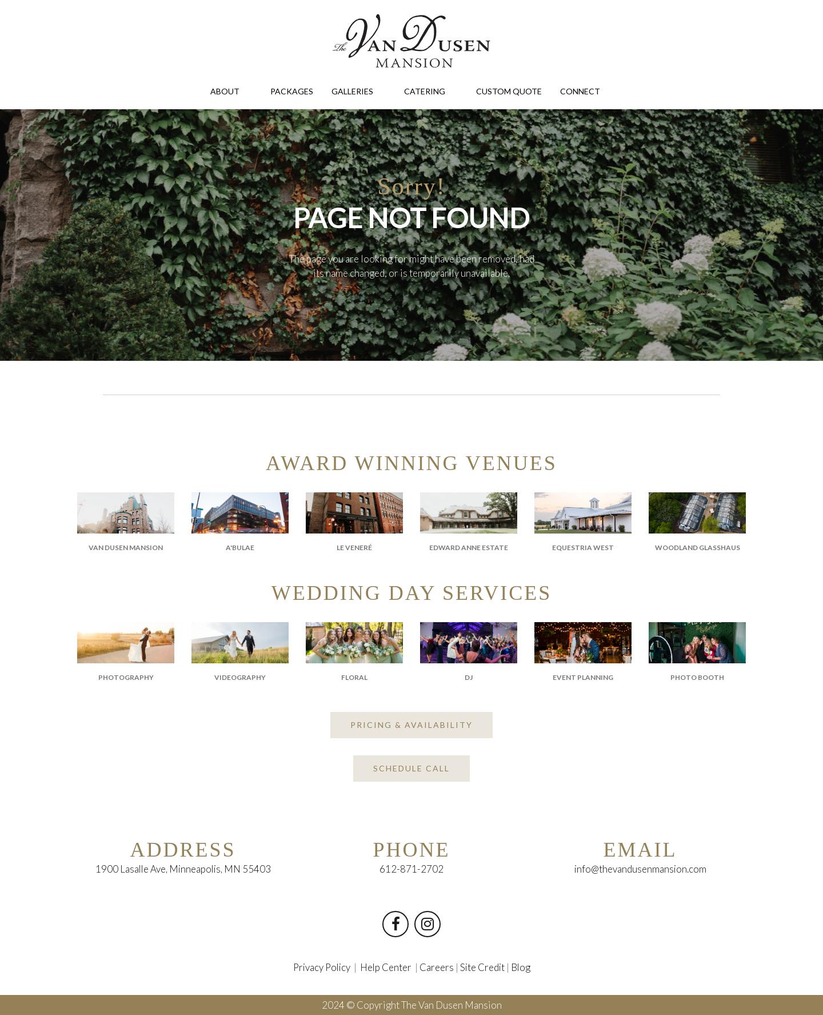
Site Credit (483, 967)
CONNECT (586, 90)
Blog (523, 967)
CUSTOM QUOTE (509, 91)
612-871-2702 (411, 869)
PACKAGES (291, 91)
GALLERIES (358, 90)
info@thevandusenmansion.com (640, 869)
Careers (437, 967)
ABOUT (231, 90)
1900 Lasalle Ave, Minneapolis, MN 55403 (183, 869)
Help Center (386, 967)
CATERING (431, 90)
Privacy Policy (320, 967)
